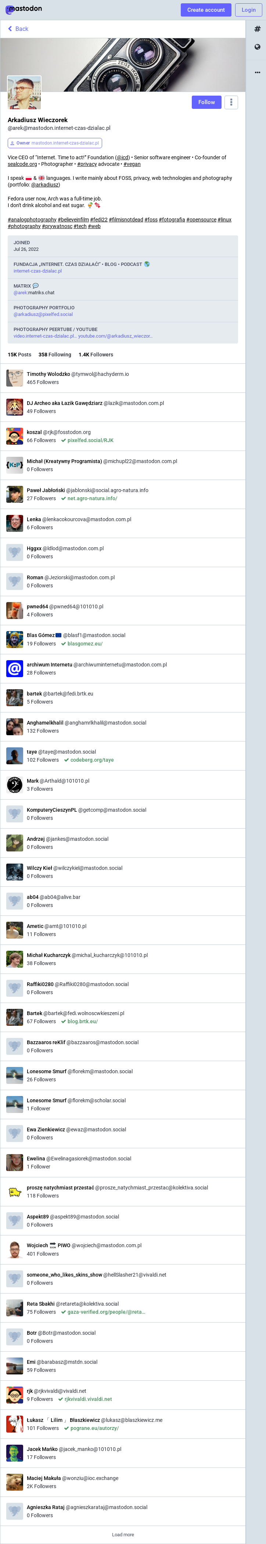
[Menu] (231, 102)
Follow (206, 102)
